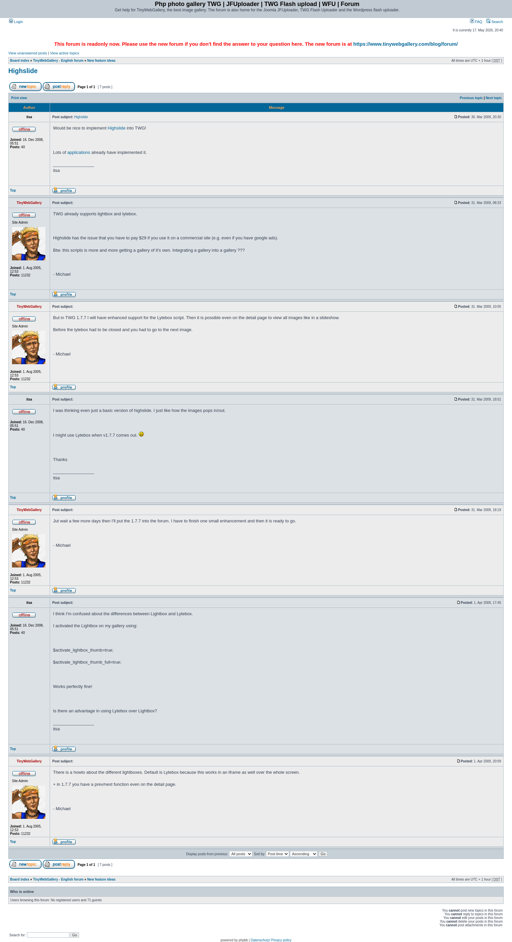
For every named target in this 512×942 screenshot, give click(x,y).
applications (78, 152)
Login (16, 22)
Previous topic (471, 98)
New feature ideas (101, 60)
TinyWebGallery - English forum (58, 60)
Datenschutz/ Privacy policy (271, 940)
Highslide (23, 70)
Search (494, 22)
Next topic (494, 98)
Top (13, 190)
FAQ (476, 22)
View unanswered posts (27, 53)
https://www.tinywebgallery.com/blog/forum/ (405, 44)
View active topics (64, 53)
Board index (19, 60)
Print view (19, 98)
